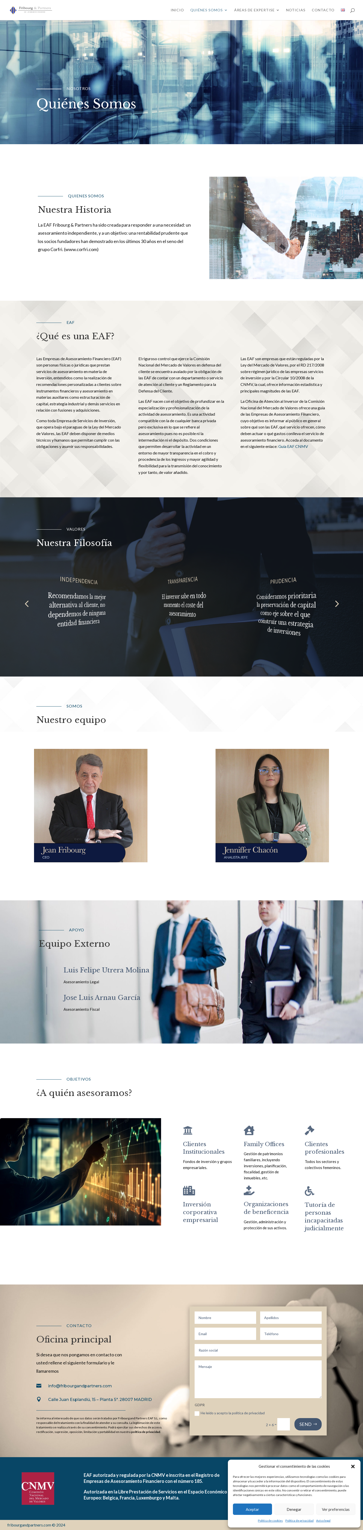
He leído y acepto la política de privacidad (230, 1413)
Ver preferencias (336, 1509)
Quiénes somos (206, 10)
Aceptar (252, 1509)
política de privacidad (145, 1432)
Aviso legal (323, 1520)
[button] (352, 1466)
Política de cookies (270, 1520)
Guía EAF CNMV (293, 446)
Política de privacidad (299, 1520)
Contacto (323, 10)
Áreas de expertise (254, 10)
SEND (305, 1424)
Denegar (294, 1509)
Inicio (177, 10)
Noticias (296, 10)
